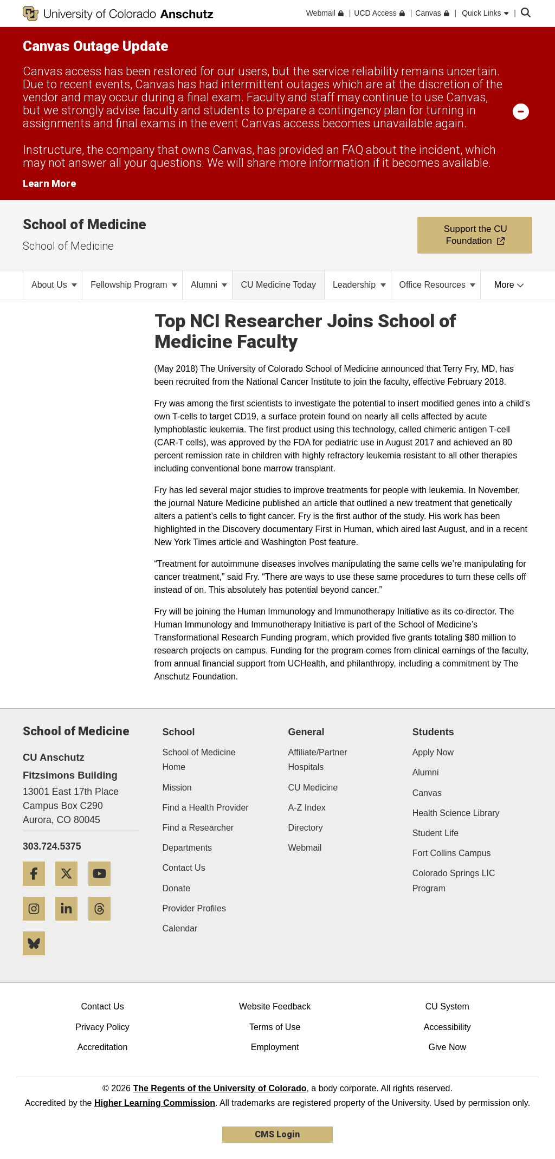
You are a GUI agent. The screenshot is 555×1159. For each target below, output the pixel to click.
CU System (447, 1006)
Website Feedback (275, 1006)
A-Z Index (306, 807)
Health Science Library (456, 813)
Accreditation (103, 1047)
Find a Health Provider (206, 807)
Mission (177, 787)
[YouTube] (103, 890)
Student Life (435, 833)
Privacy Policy (102, 1027)
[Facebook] (38, 890)
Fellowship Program (134, 284)
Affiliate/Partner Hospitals (317, 760)
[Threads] (103, 924)
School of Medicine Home (199, 760)
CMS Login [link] (277, 1134)
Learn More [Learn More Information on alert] (49, 183)
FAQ (352, 150)
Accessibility (447, 1027)
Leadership (359, 284)
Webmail (304, 847)
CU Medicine (313, 787)
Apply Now (433, 752)
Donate (177, 888)
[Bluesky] (38, 959)
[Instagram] (38, 924)
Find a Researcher (198, 827)
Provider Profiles (194, 908)
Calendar (180, 928)
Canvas (427, 793)
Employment (275, 1047)
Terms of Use (274, 1027)
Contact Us (184, 867)
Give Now (447, 1047)
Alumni (209, 284)
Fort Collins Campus (451, 853)
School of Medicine (84, 224)
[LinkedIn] (70, 924)
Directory (305, 827)
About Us (54, 284)
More (509, 284)
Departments (187, 847)
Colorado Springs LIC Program (453, 880)
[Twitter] (70, 890)
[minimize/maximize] (520, 111)
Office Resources (437, 284)
